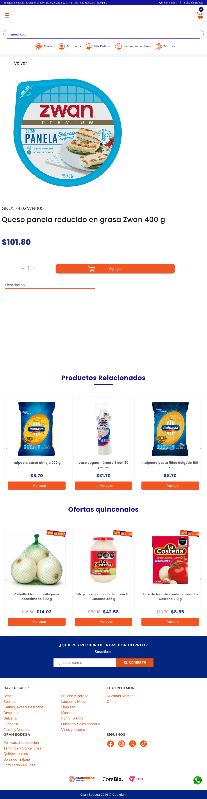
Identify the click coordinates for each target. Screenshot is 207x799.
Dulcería (10, 718)
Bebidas (10, 702)
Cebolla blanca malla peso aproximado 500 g (36, 596)
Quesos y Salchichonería (80, 724)
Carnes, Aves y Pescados (23, 707)
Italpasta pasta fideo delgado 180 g (170, 464)
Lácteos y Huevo (74, 702)
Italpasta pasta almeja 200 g (37, 462)
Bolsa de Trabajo (193, 2)
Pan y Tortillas (72, 718)
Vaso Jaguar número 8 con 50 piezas (103, 464)
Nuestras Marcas (120, 696)
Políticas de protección (21, 742)
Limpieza (68, 707)
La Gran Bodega (101, 14)
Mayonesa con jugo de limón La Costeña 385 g (103, 596)
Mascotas (68, 713)
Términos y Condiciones (22, 748)
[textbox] (103, 34)
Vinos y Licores (73, 730)
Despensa (11, 713)
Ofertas (112, 702)
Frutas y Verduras (17, 730)
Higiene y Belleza (74, 696)
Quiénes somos (168, 2)
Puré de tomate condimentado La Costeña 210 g (170, 596)
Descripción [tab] (15, 285)
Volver (15, 63)
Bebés (8, 696)
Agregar (36, 486)
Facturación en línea (19, 765)
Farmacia (11, 724)
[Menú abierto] (7, 15)
